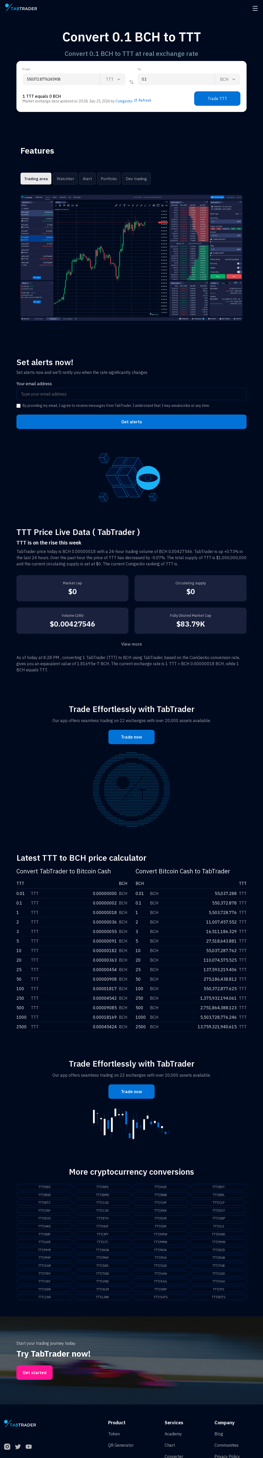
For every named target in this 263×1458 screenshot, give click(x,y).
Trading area (36, 178)
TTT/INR (44, 1236)
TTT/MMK (160, 1244)
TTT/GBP (218, 1220)
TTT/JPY (103, 1236)
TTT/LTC (103, 1244)
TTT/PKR (103, 1261)
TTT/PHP (44, 1261)
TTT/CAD (102, 1203)
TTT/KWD (218, 1236)
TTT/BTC (44, 1203)
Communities (226, 1450)
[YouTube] (29, 1452)
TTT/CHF (160, 1203)
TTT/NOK (160, 1253)
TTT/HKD (44, 1228)
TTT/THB (218, 1269)
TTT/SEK (103, 1269)
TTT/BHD (44, 1195)
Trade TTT (217, 98)
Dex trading (135, 178)
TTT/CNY (44, 1211)
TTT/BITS (219, 1302)
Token (114, 1439)
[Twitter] (18, 1452)
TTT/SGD (160, 1269)
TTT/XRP (160, 1294)
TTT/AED (44, 1187)
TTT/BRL (219, 1195)
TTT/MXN (218, 1244)
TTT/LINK (102, 1302)
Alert (87, 178)
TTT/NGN (102, 1253)
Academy (173, 1439)
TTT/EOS (44, 1220)
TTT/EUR (160, 1220)
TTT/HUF (102, 1228)
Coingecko (124, 101)
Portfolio (108, 178)
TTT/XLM (102, 1294)
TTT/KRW (160, 1236)
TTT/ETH (102, 1220)
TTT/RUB (218, 1261)
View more (131, 644)
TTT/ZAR (44, 1302)
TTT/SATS (160, 1302)
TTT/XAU (218, 1286)
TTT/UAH (160, 1277)
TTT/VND (102, 1286)
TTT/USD (218, 1277)
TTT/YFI (219, 1294)
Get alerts (131, 421)
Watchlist (64, 178)
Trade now (131, 737)
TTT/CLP (219, 1203)
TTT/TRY (44, 1277)
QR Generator (121, 1450)
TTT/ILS (218, 1228)
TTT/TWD (102, 1277)
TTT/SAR (44, 1269)
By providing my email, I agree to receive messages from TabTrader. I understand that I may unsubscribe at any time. (116, 405)
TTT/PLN (161, 1261)
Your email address (34, 384)
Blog (218, 1439)
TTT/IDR (160, 1228)
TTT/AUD (160, 1187)
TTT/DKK (160, 1211)
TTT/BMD (102, 1195)
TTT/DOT (218, 1211)
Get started (34, 1378)
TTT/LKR (44, 1244)
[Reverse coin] (131, 82)
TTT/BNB (160, 1195)
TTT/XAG (160, 1286)
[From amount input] (61, 79)
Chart (170, 1450)
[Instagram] (7, 1452)
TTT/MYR (44, 1253)
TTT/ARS (103, 1187)
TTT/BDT (218, 1187)
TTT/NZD (218, 1253)
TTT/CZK (102, 1211)
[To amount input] (176, 79)
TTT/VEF (44, 1286)
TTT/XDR (44, 1294)
